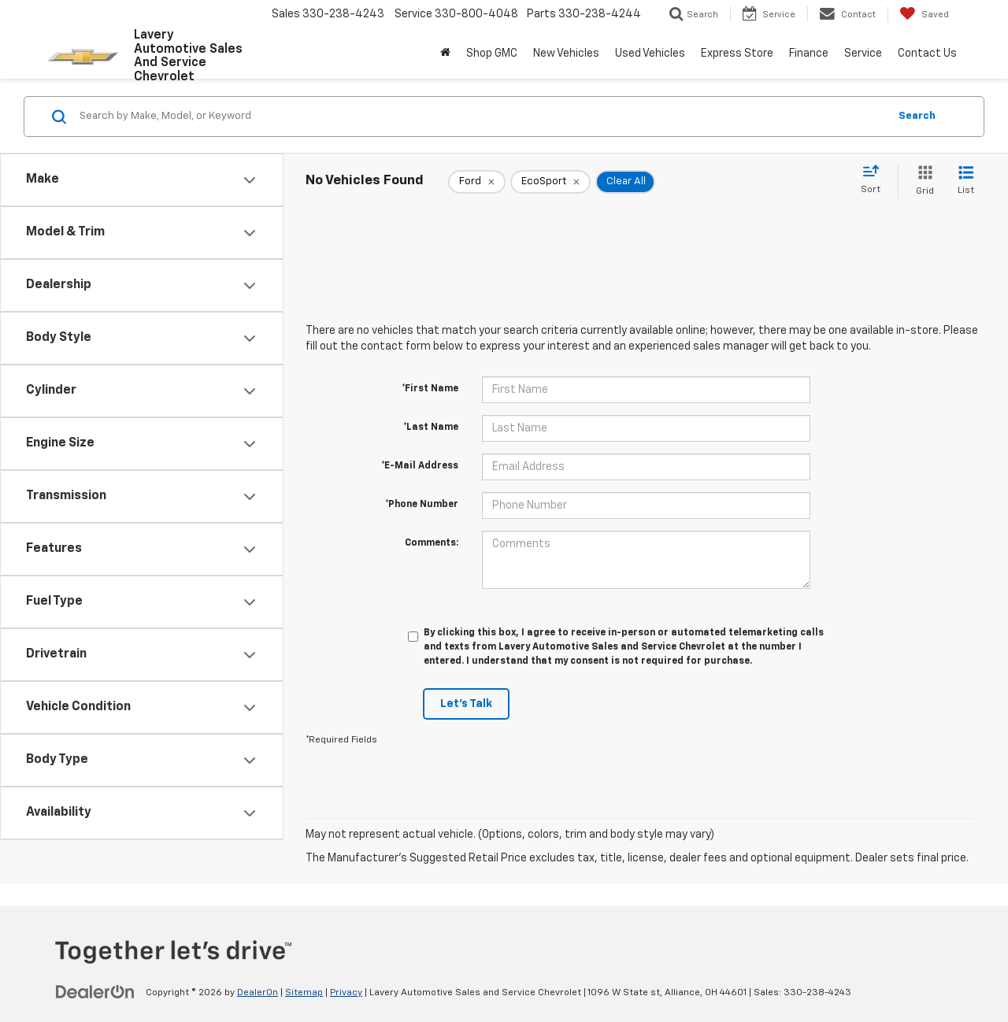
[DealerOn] (95, 992)
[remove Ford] (477, 182)
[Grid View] (922, 181)
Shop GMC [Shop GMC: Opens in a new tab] (491, 53)
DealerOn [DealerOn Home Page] (257, 993)
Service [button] (863, 53)
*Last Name (430, 427)
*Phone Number (421, 504)
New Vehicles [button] (566, 53)
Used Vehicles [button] (650, 53)
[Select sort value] (875, 180)
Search (917, 116)
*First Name (430, 389)
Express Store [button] (737, 53)
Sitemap (304, 993)
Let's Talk (466, 703)
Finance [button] (808, 53)
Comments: (431, 543)
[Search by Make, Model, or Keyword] (481, 116)
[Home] (445, 53)
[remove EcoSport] (550, 182)
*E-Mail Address (419, 466)
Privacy (346, 993)
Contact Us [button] (927, 53)
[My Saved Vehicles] (924, 14)
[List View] (966, 181)
